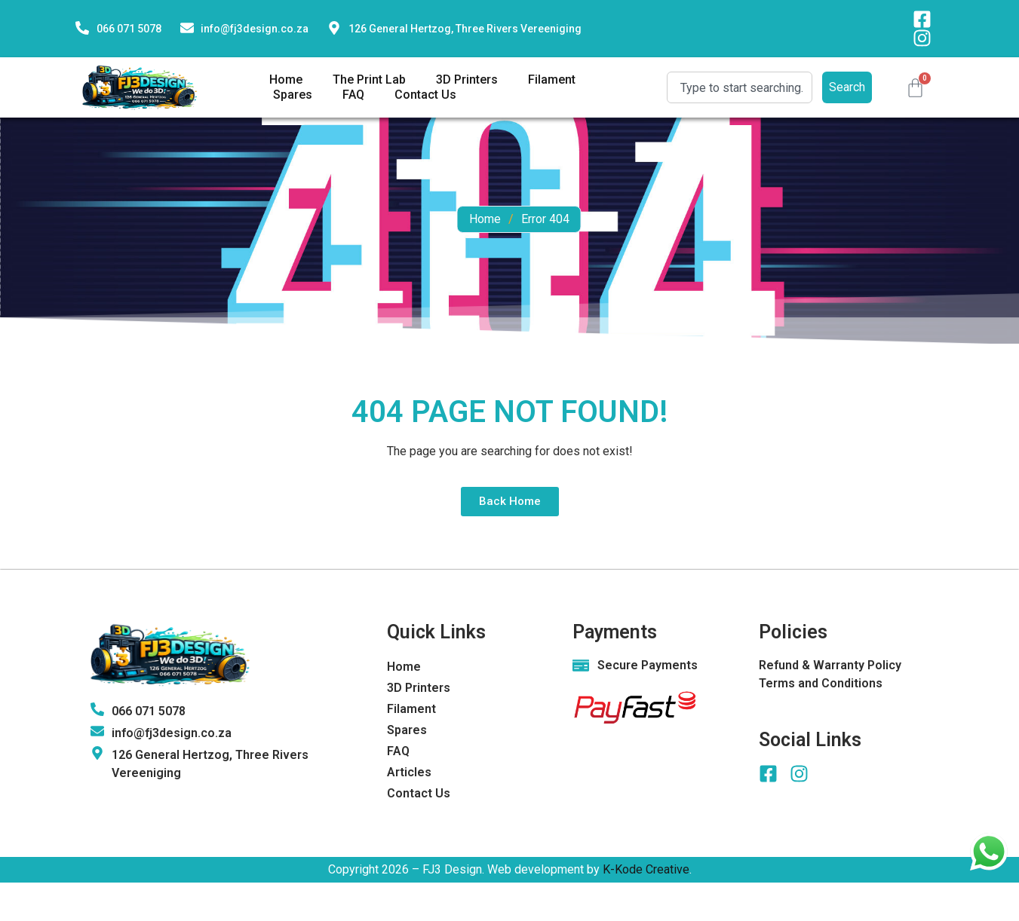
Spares (292, 94)
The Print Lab (369, 79)
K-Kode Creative (646, 869)
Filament (551, 79)
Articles (409, 772)
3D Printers (467, 79)
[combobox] (739, 87)
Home (285, 79)
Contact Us (425, 94)
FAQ (353, 94)
